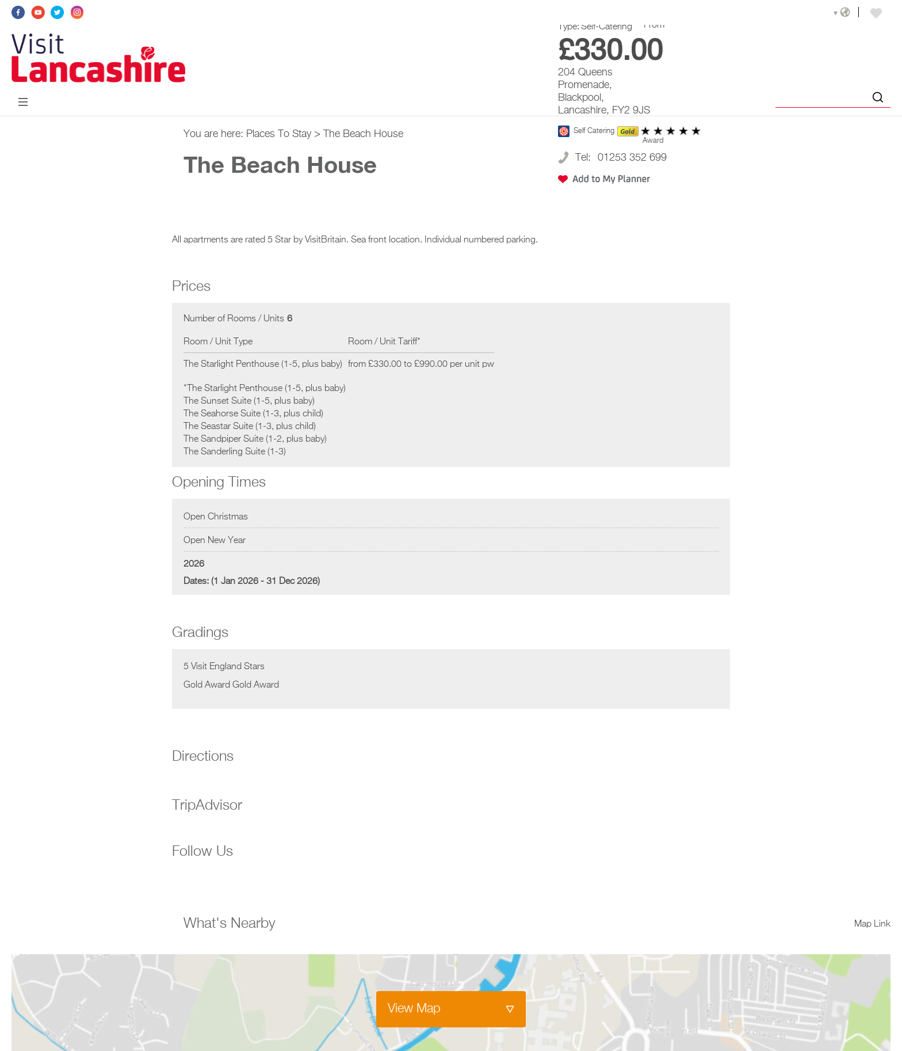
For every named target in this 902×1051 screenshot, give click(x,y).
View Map (414, 1009)
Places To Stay (278, 134)
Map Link (872, 924)
